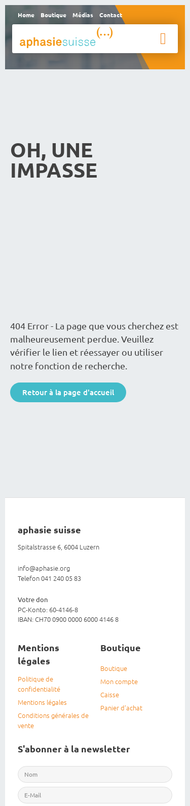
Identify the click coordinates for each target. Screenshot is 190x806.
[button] (163, 38)
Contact (110, 15)
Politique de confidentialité (39, 684)
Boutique (53, 15)
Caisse (109, 694)
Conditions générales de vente (53, 720)
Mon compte (119, 681)
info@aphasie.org (44, 568)
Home (26, 15)
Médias (82, 15)
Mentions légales (42, 702)
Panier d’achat (121, 707)
